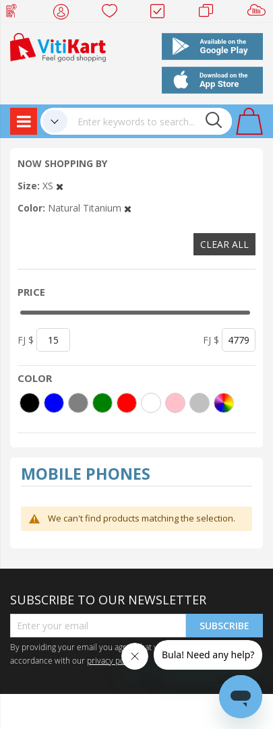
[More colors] (224, 403)
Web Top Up (16, 13)
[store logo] (58, 46)
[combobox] (149, 121)
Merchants (210, 13)
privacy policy (112, 660)
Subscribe (224, 625)
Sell (259, 13)
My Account (65, 13)
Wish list (113, 13)
